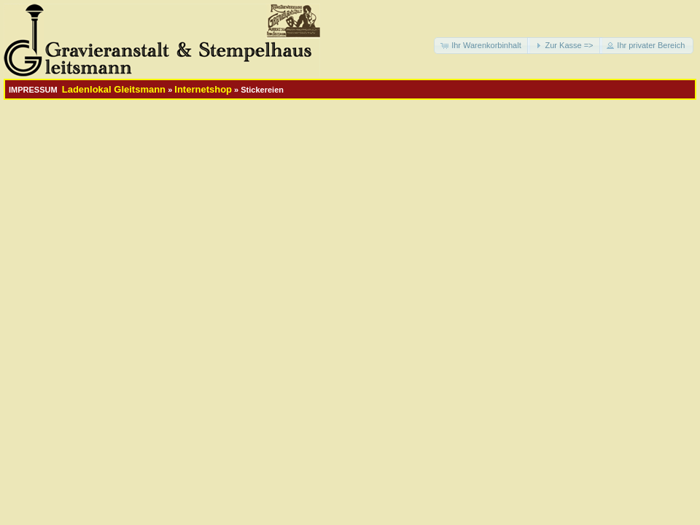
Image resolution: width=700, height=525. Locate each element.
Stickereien (262, 89)
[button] (482, 45)
